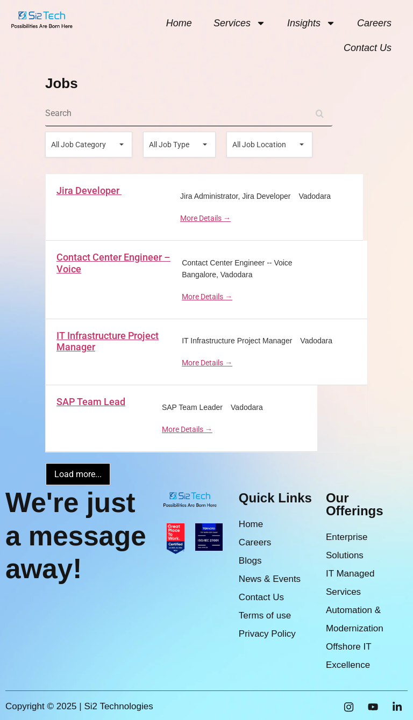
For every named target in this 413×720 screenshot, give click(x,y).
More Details (205, 218)
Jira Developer (89, 190)
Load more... (78, 474)
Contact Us (367, 47)
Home (179, 23)
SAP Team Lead (90, 401)
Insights (311, 23)
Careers (374, 23)
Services (239, 23)
